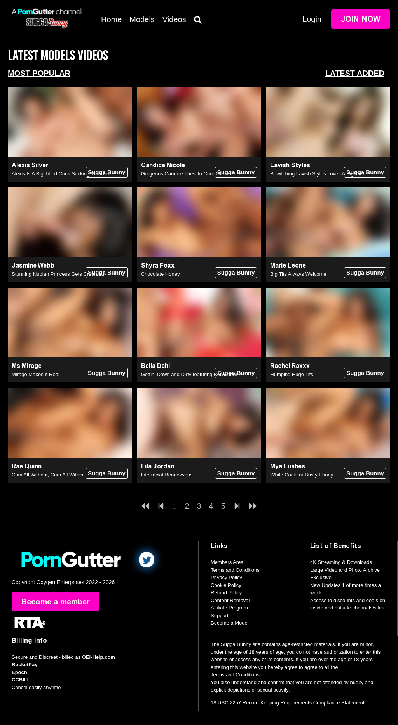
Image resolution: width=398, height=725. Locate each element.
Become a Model (230, 623)
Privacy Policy (226, 577)
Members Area (227, 562)
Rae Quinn (27, 466)
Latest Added (354, 73)
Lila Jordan (157, 466)
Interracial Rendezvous (167, 475)
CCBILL (21, 680)
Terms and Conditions (235, 570)
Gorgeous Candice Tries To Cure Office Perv (191, 174)
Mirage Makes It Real (35, 374)
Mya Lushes (287, 466)
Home (111, 19)
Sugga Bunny (107, 172)
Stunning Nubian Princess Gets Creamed (58, 274)
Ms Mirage (27, 366)
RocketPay (24, 664)
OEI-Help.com (98, 657)
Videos (174, 19)
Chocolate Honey (160, 274)
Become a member (55, 601)
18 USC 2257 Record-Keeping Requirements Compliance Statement (287, 703)
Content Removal (230, 600)
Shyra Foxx (158, 265)
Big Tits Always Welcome (298, 274)
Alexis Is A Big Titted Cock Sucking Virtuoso (60, 174)
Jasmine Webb (33, 265)
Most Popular (39, 73)
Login (311, 19)
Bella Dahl (155, 366)
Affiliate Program (229, 608)
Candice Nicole (163, 165)
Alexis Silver (30, 165)
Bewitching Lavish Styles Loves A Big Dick (317, 174)
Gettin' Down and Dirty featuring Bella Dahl (189, 374)
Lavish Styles (290, 165)
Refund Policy (226, 592)
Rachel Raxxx (290, 366)
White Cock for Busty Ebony (301, 475)
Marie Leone (288, 265)
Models (141, 19)
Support (220, 615)
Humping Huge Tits (291, 374)
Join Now (361, 19)
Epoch (19, 672)
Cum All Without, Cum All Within (47, 475)
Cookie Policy (226, 585)
